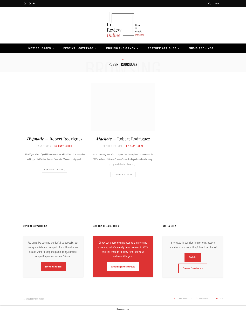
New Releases (39, 48)
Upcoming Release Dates (123, 266)
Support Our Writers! (35, 225)
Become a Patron (53, 266)
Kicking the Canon (121, 48)
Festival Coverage (78, 48)
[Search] (209, 3)
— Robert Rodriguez (54, 138)
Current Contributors (193, 268)
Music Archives (201, 48)
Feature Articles (162, 48)
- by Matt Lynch (62, 146)
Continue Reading (54, 170)
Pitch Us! (193, 257)
